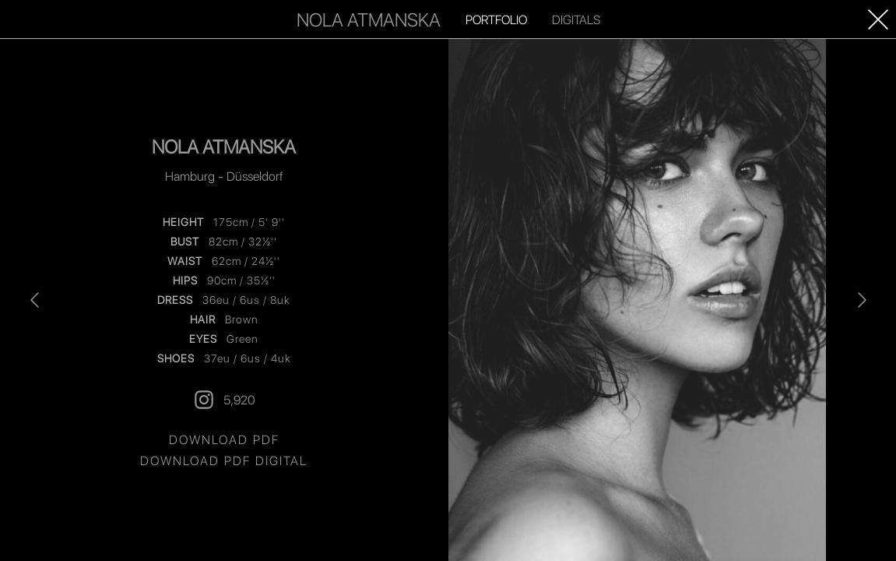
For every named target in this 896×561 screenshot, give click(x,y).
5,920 (223, 399)
